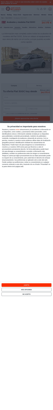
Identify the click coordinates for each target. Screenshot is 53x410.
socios (17, 129)
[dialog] (26, 266)
